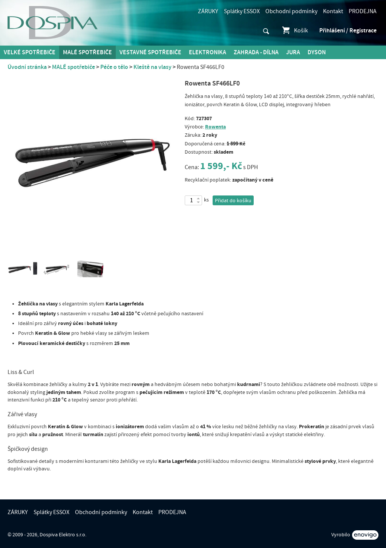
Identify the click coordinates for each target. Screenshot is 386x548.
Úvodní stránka (27, 67)
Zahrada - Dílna (256, 52)
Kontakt (333, 11)
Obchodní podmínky (291, 11)
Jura (293, 52)
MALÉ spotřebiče (87, 52)
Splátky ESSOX (242, 11)
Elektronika (207, 52)
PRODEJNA (363, 11)
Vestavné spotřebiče (150, 52)
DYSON (317, 52)
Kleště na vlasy (152, 67)
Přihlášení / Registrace (348, 30)
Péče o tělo (114, 67)
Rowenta (215, 127)
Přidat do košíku (233, 201)
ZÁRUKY (208, 11)
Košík (294, 30)
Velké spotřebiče (29, 52)
